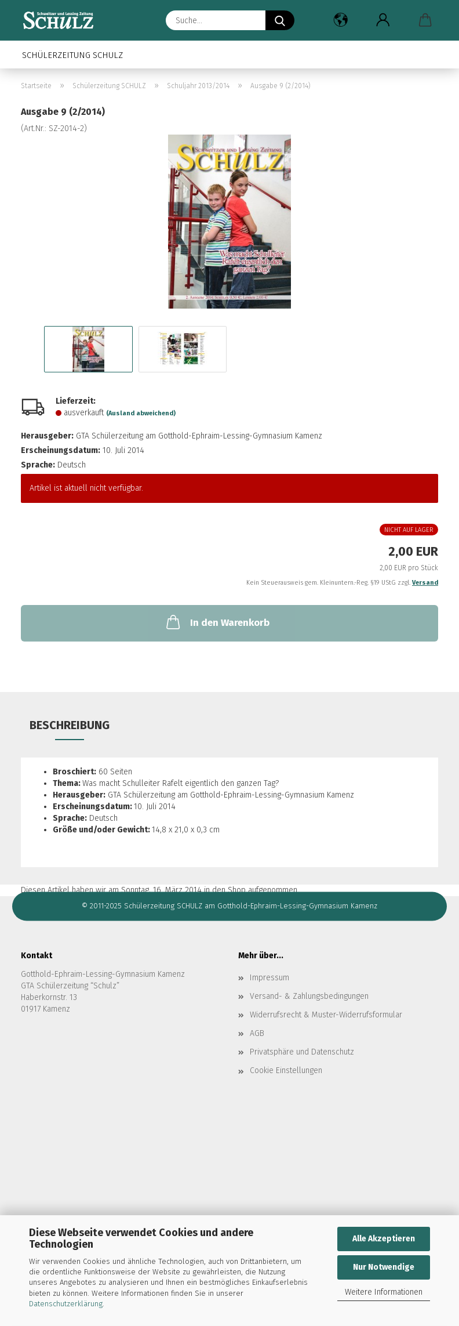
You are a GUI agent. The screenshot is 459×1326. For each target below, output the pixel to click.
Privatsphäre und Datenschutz (302, 1052)
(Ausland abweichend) (141, 413)
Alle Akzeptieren (383, 1239)
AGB (257, 1033)
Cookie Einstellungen (286, 1070)
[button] (340, 20)
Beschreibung (70, 725)
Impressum (269, 978)
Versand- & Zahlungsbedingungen (309, 996)
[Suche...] (279, 20)
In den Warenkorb (216, 622)
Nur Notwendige (383, 1267)
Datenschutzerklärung (66, 1303)
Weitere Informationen (383, 1292)
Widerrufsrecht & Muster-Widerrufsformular (326, 1015)
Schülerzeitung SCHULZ (72, 55)
